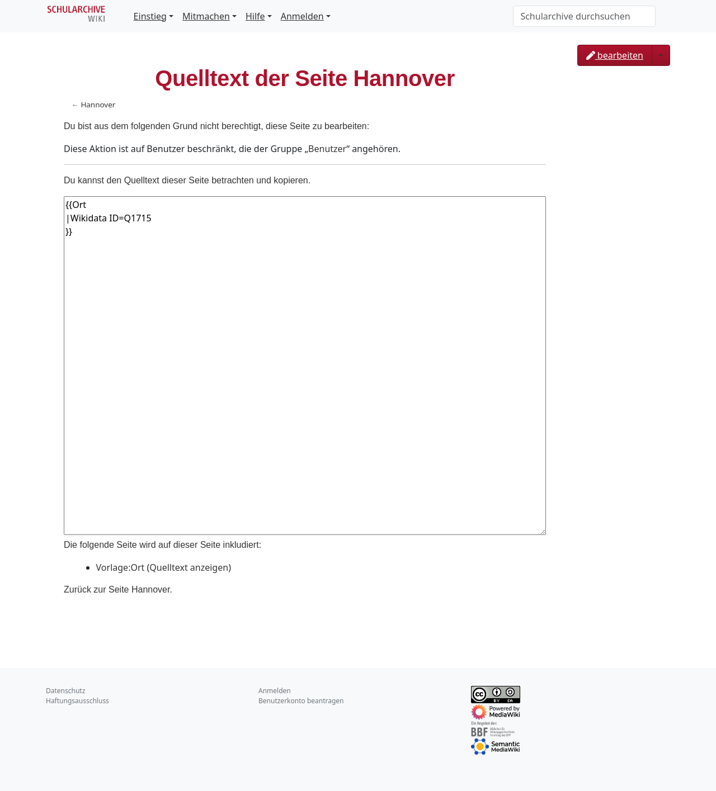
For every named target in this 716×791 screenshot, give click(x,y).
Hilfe (255, 16)
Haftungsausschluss (77, 700)
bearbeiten (614, 55)
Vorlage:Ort (120, 567)
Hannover (98, 105)
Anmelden (302, 16)
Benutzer (327, 149)
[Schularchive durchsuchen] (584, 16)
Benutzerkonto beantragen (301, 700)
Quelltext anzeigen (188, 567)
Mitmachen (206, 16)
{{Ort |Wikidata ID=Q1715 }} (305, 365)
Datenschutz (65, 690)
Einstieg (150, 16)
